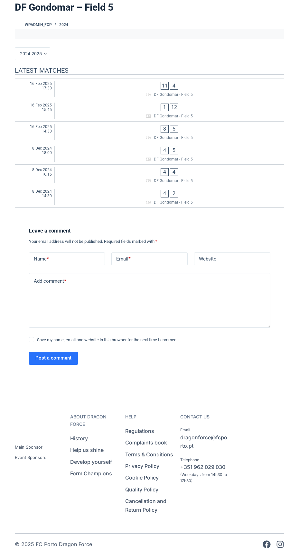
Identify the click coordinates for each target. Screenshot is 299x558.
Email (123, 259)
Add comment (50, 281)
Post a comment (53, 358)
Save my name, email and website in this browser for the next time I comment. (108, 339)
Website (207, 259)
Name (41, 259)
